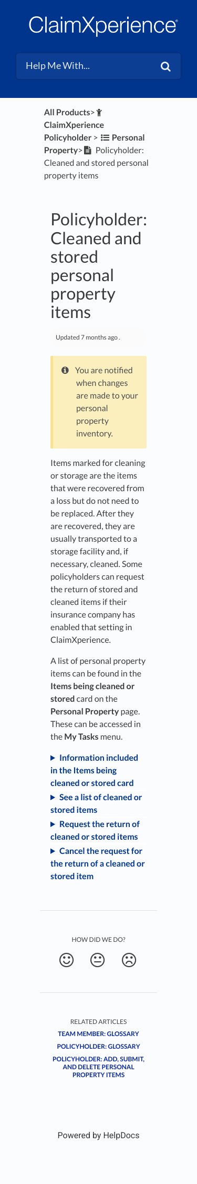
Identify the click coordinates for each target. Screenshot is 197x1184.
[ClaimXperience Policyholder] (74, 125)
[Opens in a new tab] (99, 1135)
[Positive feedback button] (66, 960)
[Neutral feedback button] (97, 960)
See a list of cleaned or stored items (96, 803)
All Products (67, 112)
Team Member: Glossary (98, 1034)
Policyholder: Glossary (98, 1046)
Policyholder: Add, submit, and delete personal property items (98, 1067)
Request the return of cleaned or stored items (95, 830)
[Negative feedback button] (128, 960)
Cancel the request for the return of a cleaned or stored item (97, 863)
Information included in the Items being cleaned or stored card (94, 770)
